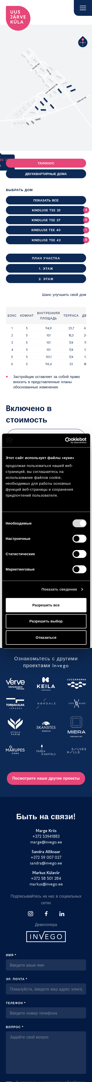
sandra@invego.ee (46, 862)
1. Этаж (46, 268)
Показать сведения (59, 589)
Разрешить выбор (46, 621)
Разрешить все (46, 605)
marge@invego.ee (46, 841)
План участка (46, 258)
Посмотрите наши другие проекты (46, 778)
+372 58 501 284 (46, 878)
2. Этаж (46, 278)
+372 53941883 (46, 836)
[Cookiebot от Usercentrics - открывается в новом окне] (65, 440)
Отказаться (46, 637)
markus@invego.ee (46, 883)
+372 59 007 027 (46, 857)
